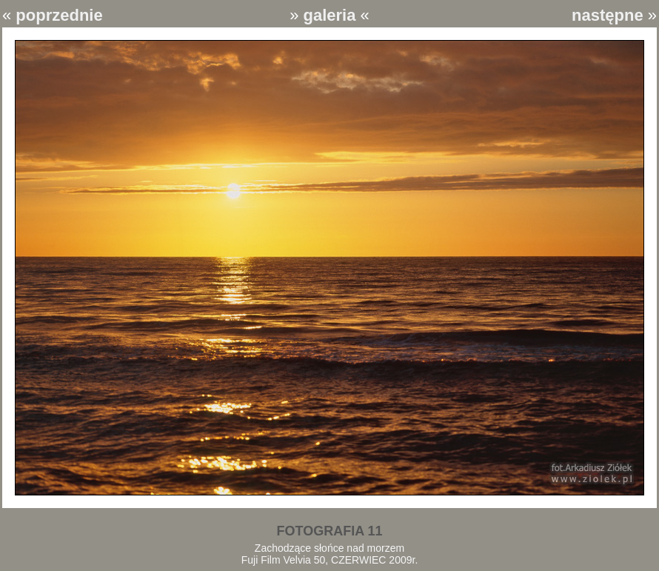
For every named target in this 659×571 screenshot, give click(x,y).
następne (607, 15)
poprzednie (59, 15)
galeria (330, 15)
